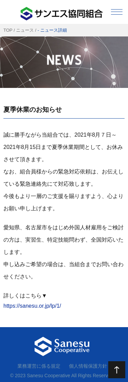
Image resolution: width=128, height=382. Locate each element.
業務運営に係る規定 (38, 366)
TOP (7, 30)
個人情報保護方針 (88, 366)
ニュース (25, 30)
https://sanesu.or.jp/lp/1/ (32, 306)
